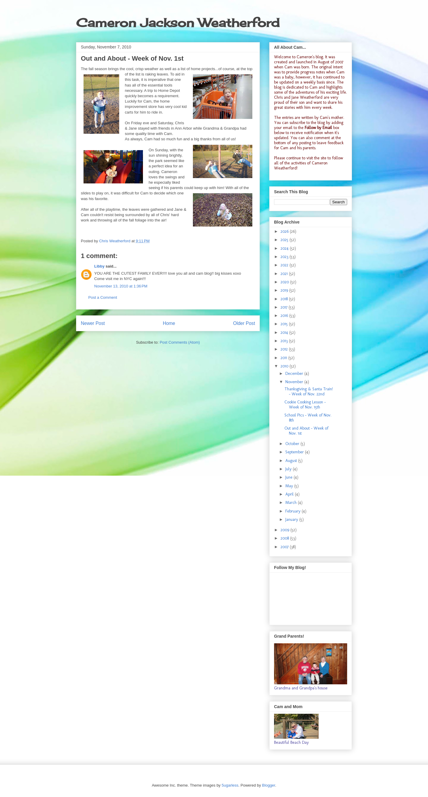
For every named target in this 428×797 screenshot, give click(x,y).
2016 (285, 315)
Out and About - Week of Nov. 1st (306, 431)
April (290, 494)
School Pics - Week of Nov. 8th (307, 418)
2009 (285, 529)
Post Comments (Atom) (180, 342)
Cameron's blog (310, 56)
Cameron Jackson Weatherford (177, 22)
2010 (285, 366)
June (289, 477)
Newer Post (93, 323)
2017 (285, 307)
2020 (285, 281)
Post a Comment (102, 297)
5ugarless (230, 785)
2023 (285, 256)
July (289, 468)
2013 (285, 340)
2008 (285, 538)
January (292, 519)
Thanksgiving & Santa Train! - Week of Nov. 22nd (308, 391)
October (292, 443)
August (291, 460)
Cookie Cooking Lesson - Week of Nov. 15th (305, 405)
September (295, 452)
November (294, 381)
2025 (285, 239)
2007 (285, 546)
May (289, 485)
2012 (285, 349)
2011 (284, 357)
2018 (285, 298)
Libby (99, 266)
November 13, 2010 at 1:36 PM (120, 286)
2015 (285, 323)
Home (169, 323)
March (291, 502)
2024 (285, 248)
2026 (285, 231)
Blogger (268, 785)
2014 (285, 332)
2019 (285, 290)
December (294, 373)
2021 (285, 273)
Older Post (244, 323)
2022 (285, 265)
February (293, 511)
